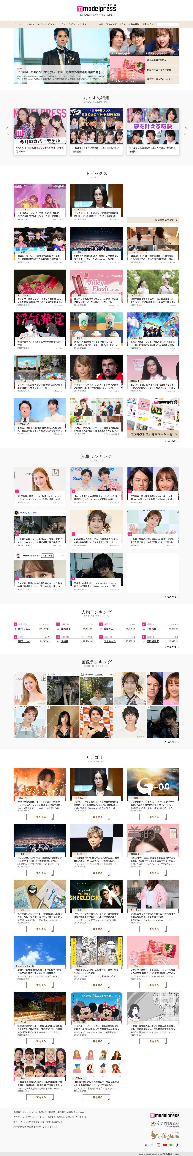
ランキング (111, 24)
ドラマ (122, 24)
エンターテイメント (46, 24)
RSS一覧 (82, 1117)
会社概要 (17, 1112)
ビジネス (82, 24)
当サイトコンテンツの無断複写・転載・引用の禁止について (38, 1122)
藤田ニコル (24, 641)
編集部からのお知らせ (76, 1112)
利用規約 (42, 1112)
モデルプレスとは (30, 1112)
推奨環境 (51, 1112)
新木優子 (66, 629)
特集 (101, 24)
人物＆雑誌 (134, 24)
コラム (62, 24)
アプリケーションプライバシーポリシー (30, 1117)
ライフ (72, 24)
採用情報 (61, 1112)
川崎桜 (64, 641)
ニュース (18, 24)
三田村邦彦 (153, 641)
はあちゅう (110, 641)
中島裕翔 (151, 629)
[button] (186, 130)
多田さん (109, 629)
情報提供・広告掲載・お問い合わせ (62, 1117)
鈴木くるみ (24, 629)
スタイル (30, 24)
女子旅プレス (148, 24)
